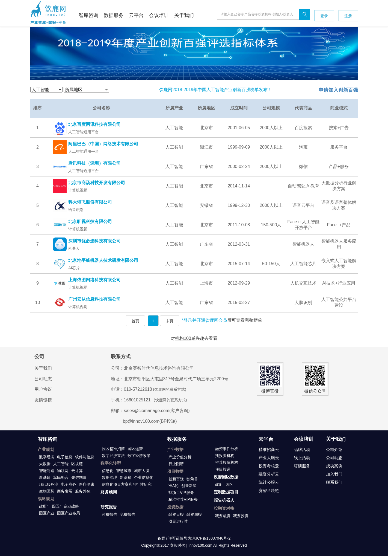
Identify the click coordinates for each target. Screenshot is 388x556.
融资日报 (176, 514)
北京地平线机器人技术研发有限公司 (103, 260)
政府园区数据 (226, 476)
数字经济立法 (113, 455)
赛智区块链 (269, 490)
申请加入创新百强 (338, 90)
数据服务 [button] (113, 15)
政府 (219, 484)
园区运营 (135, 449)
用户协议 (43, 389)
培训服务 (302, 466)
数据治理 (109, 477)
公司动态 (43, 379)
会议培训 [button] (159, 15)
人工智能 (61, 464)
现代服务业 (48, 484)
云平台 (266, 439)
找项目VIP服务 (181, 492)
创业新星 (189, 485)
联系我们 (334, 482)
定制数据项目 (226, 492)
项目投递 (222, 469)
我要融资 (222, 516)
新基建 (45, 477)
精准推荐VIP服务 (183, 499)
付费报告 (109, 514)
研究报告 (108, 507)
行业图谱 (176, 464)
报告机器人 (224, 500)
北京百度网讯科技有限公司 (94, 124)
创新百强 (176, 479)
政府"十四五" (50, 506)
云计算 (77, 470)
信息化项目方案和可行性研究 (127, 484)
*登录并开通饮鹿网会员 (204, 320)
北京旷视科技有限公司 (90, 221)
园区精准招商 (113, 449)
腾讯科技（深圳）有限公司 (94, 163)
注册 (348, 16)
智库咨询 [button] (88, 15)
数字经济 (46, 457)
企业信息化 (143, 477)
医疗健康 (86, 484)
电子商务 (68, 484)
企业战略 (71, 506)
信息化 (107, 470)
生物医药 (46, 491)
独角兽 (192, 479)
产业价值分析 (179, 457)
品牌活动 (302, 449)
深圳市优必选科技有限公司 (94, 241)
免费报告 (127, 514)
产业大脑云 (269, 457)
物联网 (63, 470)
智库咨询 (47, 439)
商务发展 (64, 491)
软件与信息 (84, 457)
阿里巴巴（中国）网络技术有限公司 (103, 143)
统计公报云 (269, 482)
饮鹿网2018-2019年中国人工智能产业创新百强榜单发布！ (215, 89)
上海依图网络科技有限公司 (94, 279)
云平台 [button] (136, 15)
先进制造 (79, 477)
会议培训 (303, 439)
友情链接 (43, 400)
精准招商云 (269, 449)
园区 (229, 484)
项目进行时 (178, 521)
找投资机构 (224, 455)
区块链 (77, 464)
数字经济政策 (139, 455)
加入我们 (334, 474)
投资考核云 (269, 466)
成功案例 (334, 466)
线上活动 (302, 457)
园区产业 (46, 513)
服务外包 (82, 491)
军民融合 (61, 477)
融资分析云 (269, 474)
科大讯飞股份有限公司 (90, 202)
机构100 (183, 338)
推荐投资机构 (226, 462)
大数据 (45, 464)
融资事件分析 (226, 449)
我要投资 (240, 516)
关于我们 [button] (184, 15)
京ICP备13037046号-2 (211, 538)
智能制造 (46, 470)
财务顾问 (108, 492)
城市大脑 (141, 470)
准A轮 (173, 485)
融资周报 (194, 514)
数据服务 (177, 439)
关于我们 (43, 368)
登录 (324, 16)
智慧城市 (123, 470)
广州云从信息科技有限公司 (94, 299)
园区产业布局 (68, 513)
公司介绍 (334, 449)
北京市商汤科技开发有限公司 (96, 182)
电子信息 (64, 457)
